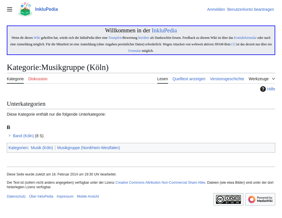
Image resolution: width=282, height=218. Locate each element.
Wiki (37, 38)
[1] (234, 44)
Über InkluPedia (41, 196)
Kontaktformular (245, 38)
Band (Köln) (23, 136)
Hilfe (267, 89)
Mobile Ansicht (88, 196)
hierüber (143, 38)
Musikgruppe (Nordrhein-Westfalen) (88, 147)
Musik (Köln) (42, 147)
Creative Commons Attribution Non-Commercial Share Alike (160, 183)
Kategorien (18, 147)
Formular (134, 51)
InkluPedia (164, 30)
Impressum (65, 196)
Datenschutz (16, 196)
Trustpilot (114, 38)
